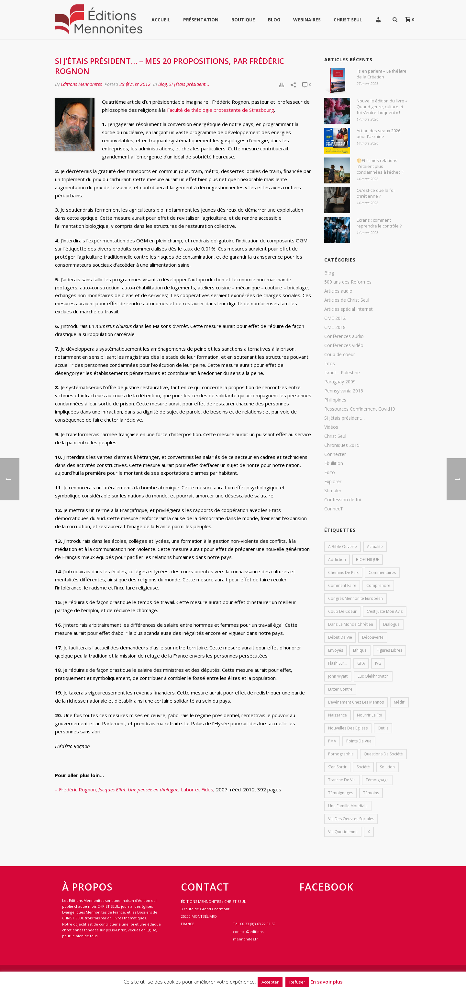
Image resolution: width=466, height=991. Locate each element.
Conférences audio (344, 336)
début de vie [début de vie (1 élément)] (340, 637)
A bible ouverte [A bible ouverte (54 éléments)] (342, 546)
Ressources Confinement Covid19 (359, 409)
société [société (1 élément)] (363, 767)
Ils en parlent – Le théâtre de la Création (381, 74)
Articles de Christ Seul (346, 300)
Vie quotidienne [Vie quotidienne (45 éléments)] (343, 831)
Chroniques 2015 (342, 445)
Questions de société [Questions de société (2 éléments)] (383, 754)
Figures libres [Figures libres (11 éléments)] (389, 650)
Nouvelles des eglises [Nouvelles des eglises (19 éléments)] (348, 728)
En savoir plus (326, 981)
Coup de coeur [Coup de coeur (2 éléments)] (342, 611)
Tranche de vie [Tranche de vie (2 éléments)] (342, 780)
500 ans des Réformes (348, 282)
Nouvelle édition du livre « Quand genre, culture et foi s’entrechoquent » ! (382, 106)
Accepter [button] (270, 982)
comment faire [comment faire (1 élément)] (342, 585)
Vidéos (331, 427)
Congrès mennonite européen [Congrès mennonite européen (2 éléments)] (355, 598)
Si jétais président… (344, 418)
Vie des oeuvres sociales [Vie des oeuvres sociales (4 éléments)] (351, 819)
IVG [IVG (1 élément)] (378, 663)
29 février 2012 (134, 84)
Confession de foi (342, 500)
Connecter (335, 454)
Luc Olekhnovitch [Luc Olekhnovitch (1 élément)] (373, 676)
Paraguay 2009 (340, 382)
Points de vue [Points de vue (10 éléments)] (359, 741)
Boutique (243, 20)
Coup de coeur (339, 354)
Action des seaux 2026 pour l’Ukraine (378, 133)
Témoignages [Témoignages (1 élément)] (340, 793)
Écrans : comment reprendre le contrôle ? (379, 223)
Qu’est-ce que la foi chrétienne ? (375, 193)
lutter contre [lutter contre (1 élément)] (340, 689)
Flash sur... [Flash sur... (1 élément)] (337, 663)
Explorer (332, 481)
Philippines (335, 400)
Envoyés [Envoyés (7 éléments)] (335, 650)
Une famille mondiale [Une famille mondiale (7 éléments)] (348, 806)
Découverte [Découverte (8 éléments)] (372, 637)
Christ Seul (348, 20)
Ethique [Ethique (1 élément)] (360, 650)
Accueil (160, 20)
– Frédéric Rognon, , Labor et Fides (134, 789)
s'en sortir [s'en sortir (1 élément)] (337, 767)
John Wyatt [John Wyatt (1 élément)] (338, 676)
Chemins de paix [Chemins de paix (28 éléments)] (343, 572)
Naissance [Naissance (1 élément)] (337, 715)
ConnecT (333, 509)
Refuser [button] (297, 982)
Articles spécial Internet (348, 309)
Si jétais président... (189, 84)
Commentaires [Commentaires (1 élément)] (382, 572)
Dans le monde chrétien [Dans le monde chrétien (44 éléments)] (350, 624)
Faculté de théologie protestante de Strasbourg (220, 110)
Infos (329, 364)
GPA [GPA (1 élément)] (361, 663)
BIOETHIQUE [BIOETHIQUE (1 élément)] (367, 559)
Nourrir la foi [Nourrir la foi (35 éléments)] (369, 715)
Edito (329, 472)
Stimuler (332, 491)
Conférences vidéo (343, 345)
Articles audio (338, 291)
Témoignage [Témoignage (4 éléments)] (377, 780)
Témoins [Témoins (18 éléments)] (371, 793)
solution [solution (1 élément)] (387, 767)
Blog (274, 20)
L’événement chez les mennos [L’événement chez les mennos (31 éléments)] (356, 702)
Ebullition (333, 463)
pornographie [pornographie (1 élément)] (341, 754)
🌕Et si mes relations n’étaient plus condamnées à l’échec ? (380, 166)
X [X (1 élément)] (369, 831)
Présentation (200, 20)
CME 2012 (335, 318)
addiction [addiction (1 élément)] (337, 559)
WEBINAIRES (307, 20)
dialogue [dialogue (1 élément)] (391, 624)
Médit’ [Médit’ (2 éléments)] (399, 702)
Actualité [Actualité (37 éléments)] (375, 546)
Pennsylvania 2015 (343, 391)
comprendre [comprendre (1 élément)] (378, 585)
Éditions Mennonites (81, 84)
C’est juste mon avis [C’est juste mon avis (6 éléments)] (385, 611)
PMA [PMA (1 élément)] (332, 741)
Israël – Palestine (342, 373)
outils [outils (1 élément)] (383, 728)
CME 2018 (335, 327)
